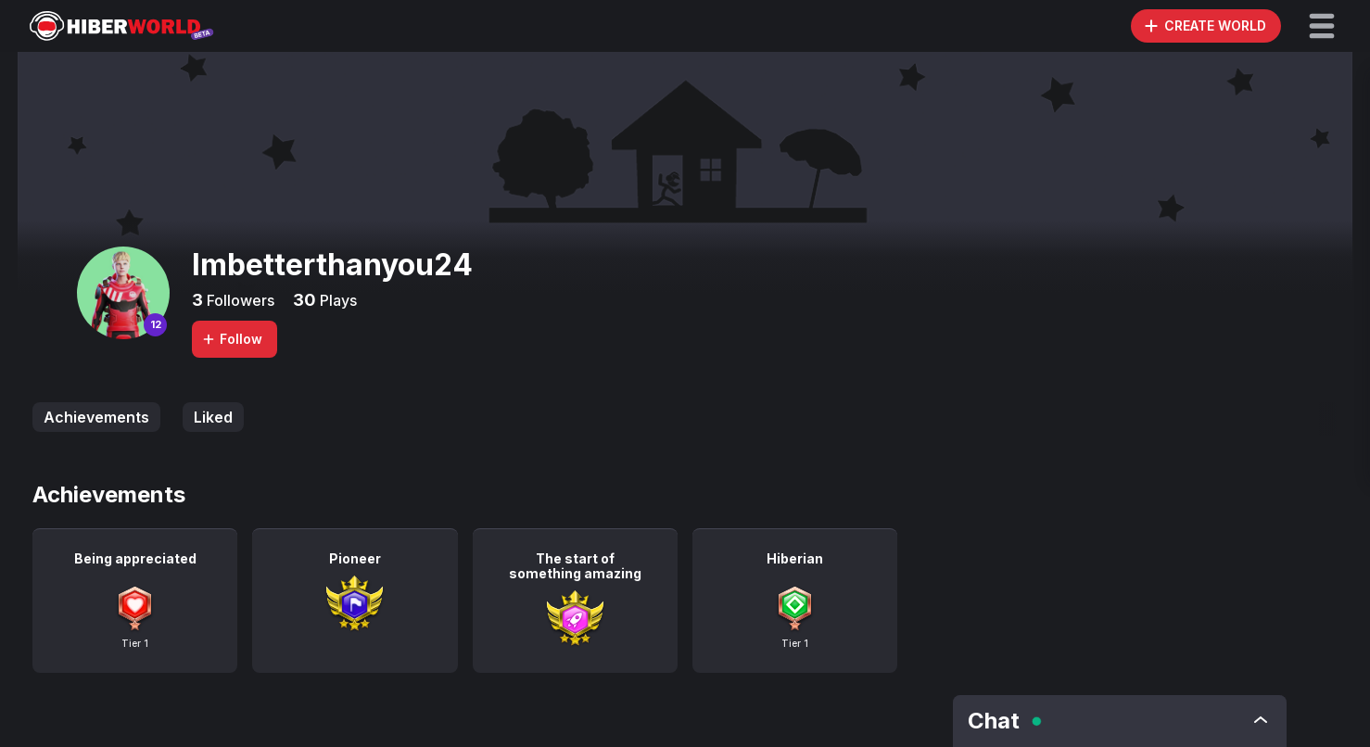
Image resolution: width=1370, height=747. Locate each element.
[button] (1321, 25)
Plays (336, 300)
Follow (231, 339)
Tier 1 (134, 643)
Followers (238, 300)
